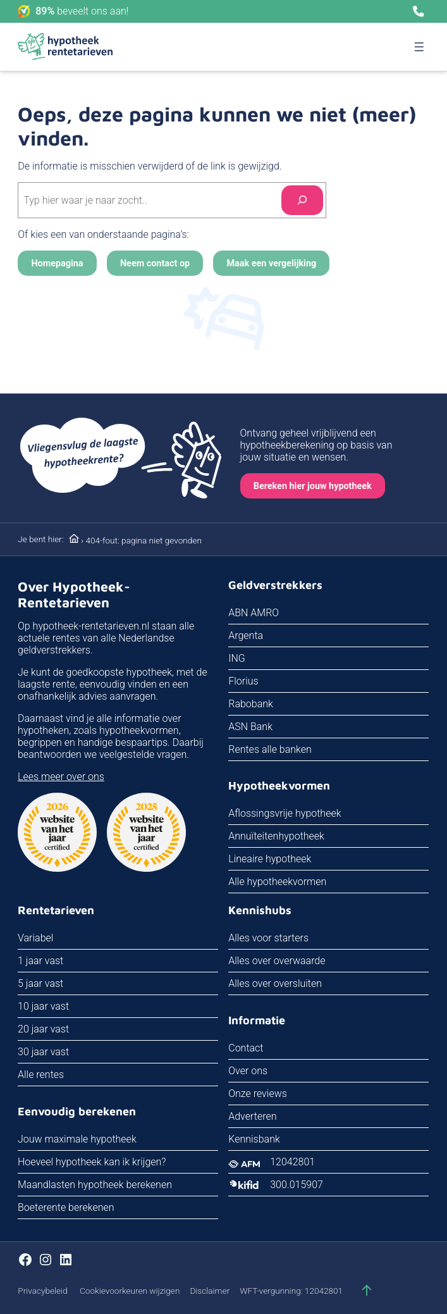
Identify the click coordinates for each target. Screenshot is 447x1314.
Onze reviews (258, 1094)
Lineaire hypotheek (270, 859)
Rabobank (251, 704)
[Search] (302, 200)
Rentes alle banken (270, 749)
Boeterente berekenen (66, 1207)
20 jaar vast (43, 1030)
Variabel (35, 939)
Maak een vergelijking (272, 263)
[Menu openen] (419, 47)
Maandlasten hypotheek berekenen (95, 1185)
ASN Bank (251, 727)
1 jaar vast (40, 961)
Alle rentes (41, 1075)
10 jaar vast (43, 1007)
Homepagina (57, 263)
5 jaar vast (40, 984)
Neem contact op (155, 263)
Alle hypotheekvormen (278, 882)
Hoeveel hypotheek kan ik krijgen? (92, 1162)
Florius (244, 681)
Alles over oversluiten (275, 984)
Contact (246, 1048)
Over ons (248, 1071)
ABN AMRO (254, 613)
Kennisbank (255, 1139)
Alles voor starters (269, 939)
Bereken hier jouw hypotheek (313, 486)
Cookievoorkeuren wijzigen (130, 1291)
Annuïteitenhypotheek (277, 837)
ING (237, 658)
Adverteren (253, 1116)
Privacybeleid (42, 1291)
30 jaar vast (43, 1052)
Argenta (246, 635)
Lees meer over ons (61, 777)
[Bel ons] (418, 11)
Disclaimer (210, 1291)
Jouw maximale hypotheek (77, 1139)
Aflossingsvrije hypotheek (285, 814)
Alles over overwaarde (277, 961)
